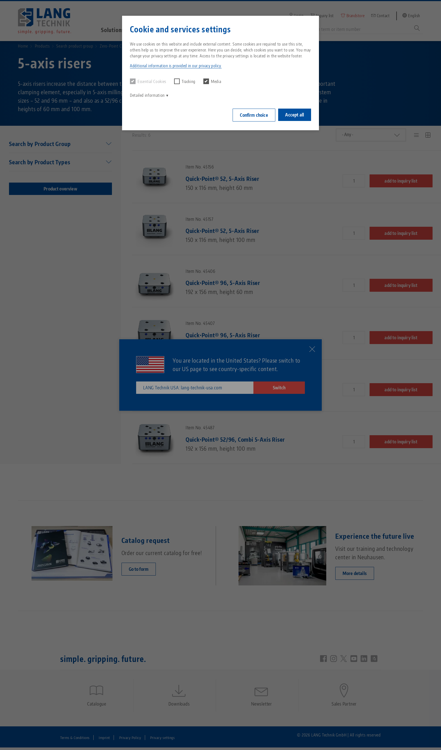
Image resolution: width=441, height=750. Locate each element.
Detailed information (147, 95)
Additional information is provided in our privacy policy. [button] (176, 65)
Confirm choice (252, 114)
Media (212, 81)
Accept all (294, 114)
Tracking (184, 81)
